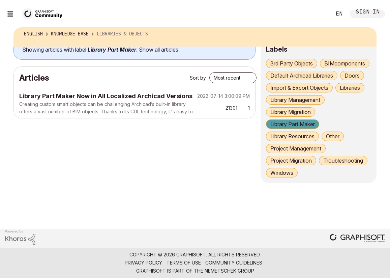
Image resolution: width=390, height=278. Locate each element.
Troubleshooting (343, 160)
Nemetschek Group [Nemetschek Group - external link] (229, 271)
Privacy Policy (143, 263)
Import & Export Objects (299, 87)
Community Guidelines (233, 263)
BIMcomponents (344, 63)
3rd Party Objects (291, 63)
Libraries (350, 87)
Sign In (368, 12)
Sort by (198, 78)
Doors (352, 75)
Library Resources (292, 136)
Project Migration (291, 160)
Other (332, 136)
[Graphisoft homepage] (357, 238)
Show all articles (158, 49)
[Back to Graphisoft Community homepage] (44, 13)
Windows (281, 172)
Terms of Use (184, 263)
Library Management (295, 99)
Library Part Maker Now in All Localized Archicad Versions (105, 96)
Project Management (295, 148)
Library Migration (290, 112)
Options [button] (366, 34)
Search (319, 13)
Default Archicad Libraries (301, 75)
